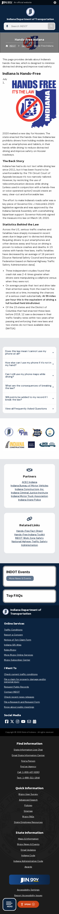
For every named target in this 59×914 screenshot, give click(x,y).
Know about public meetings (19, 707)
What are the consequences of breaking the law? (28, 387)
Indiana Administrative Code (28, 861)
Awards (28, 866)
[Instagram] (17, 721)
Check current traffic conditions (21, 674)
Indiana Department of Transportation (30, 19)
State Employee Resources (28, 822)
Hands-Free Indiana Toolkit (29, 534)
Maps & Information (28, 838)
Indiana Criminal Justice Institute (29, 492)
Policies (28, 805)
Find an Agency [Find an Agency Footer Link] (28, 766)
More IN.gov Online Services (18, 654)
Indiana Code (28, 855)
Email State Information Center (28, 755)
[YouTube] (23, 721)
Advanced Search (28, 799)
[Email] (29, 721)
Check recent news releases (19, 696)
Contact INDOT (12, 691)
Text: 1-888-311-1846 (28, 777)
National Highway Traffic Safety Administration (30, 543)
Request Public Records (16, 686)
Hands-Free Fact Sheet (29, 531)
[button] (55, 2)
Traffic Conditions (13, 629)
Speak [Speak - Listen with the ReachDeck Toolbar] (28, 904)
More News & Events (20, 578)
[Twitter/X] (12, 721)
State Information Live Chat (28, 749)
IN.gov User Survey (28, 794)
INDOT (13, 46)
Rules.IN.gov (10, 649)
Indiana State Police (29, 499)
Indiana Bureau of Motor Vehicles (29, 485)
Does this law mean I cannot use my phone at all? (25, 352)
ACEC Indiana (29, 482)
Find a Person (28, 761)
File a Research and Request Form (22, 702)
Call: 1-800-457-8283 (28, 772)
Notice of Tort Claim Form (17, 639)
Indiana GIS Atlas (12, 644)
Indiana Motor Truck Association (29, 496)
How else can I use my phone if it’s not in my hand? (28, 364)
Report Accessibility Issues (28, 895)
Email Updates (28, 850)
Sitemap (28, 811)
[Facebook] (6, 721)
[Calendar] (34, 721)
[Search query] (28, 26)
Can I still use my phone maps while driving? (25, 375)
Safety (25, 46)
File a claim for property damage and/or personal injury (25, 680)
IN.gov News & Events (28, 844)
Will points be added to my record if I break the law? (26, 398)
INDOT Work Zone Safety (29, 538)
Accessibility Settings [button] (28, 889)
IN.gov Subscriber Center (17, 660)
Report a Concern (13, 634)
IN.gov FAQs (28, 816)
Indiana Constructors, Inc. (29, 489)
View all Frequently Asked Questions (26, 408)
